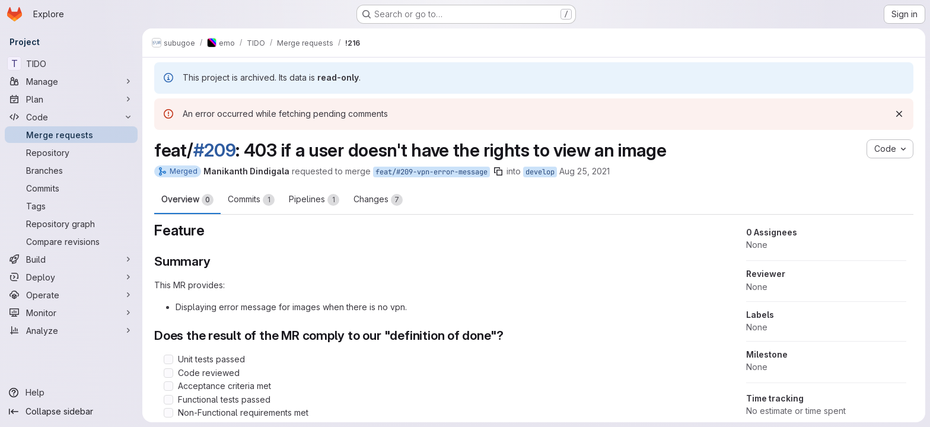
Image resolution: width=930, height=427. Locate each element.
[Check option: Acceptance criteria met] (168, 386)
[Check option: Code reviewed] (168, 373)
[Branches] (71, 170)
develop (540, 172)
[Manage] (71, 81)
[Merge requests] (71, 134)
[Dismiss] (899, 114)
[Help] (71, 392)
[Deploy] (71, 277)
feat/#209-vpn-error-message (431, 172)
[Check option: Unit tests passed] (168, 359)
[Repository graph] (71, 223)
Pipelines (314, 200)
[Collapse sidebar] (71, 411)
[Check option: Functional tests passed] (168, 399)
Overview (187, 200)
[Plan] (71, 99)
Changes (378, 200)
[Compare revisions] (71, 241)
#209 (214, 150)
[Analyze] (71, 330)
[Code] (71, 117)
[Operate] (71, 294)
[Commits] (71, 188)
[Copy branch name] (498, 171)
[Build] (71, 259)
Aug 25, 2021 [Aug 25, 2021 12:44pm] (584, 171)
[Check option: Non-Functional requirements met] (168, 413)
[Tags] (71, 205)
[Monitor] (71, 312)
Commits (251, 200)
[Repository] (71, 152)
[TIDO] (71, 63)
